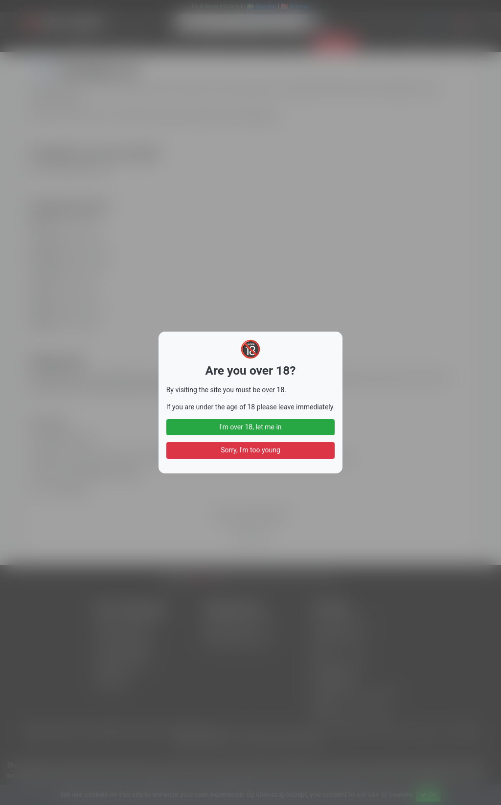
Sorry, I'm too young (250, 450)
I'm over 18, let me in (250, 427)
